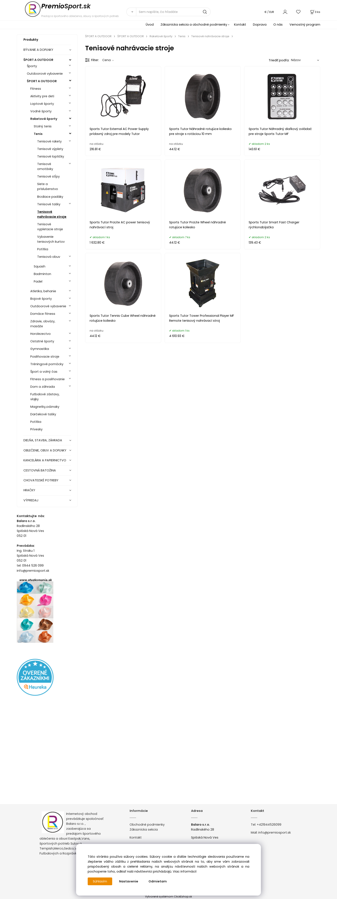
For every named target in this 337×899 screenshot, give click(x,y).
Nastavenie (128, 881)
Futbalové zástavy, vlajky (45, 396)
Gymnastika (39, 349)
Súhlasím (100, 881)
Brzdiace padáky (50, 197)
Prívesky (36, 429)
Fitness (35, 89)
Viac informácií (184, 871)
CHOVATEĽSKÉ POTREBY (40, 480)
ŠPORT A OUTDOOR (38, 60)
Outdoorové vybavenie (45, 73)
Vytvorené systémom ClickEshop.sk (168, 896)
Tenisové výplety (50, 149)
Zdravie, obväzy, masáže (42, 323)
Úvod (150, 24)
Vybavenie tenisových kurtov (51, 239)
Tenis (38, 134)
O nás (278, 24)
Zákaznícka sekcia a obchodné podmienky (194, 24)
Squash (39, 266)
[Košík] (314, 12)
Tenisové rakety (49, 141)
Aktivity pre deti (42, 96)
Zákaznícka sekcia (144, 829)
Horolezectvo (40, 334)
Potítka (42, 249)
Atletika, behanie (43, 291)
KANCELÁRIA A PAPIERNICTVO (44, 460)
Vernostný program (305, 24)
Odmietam (158, 881)
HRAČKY (29, 490)
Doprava (260, 24)
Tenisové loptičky (50, 156)
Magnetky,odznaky (44, 407)
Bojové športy (41, 299)
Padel (38, 281)
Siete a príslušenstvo (47, 186)
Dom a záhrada (42, 387)
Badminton (42, 274)
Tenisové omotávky (45, 166)
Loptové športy (42, 104)
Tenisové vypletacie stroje (50, 226)
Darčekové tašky (43, 414)
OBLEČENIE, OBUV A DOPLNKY (44, 450)
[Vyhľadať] (131, 12)
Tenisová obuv (48, 257)
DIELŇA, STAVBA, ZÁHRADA (42, 440)
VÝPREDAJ (30, 500)
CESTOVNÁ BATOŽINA (39, 470)
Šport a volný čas (43, 371)
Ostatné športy (42, 341)
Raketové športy (43, 119)
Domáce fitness (42, 314)
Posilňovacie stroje (44, 356)
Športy (32, 66)
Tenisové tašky (48, 204)
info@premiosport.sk (274, 832)
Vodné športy (41, 111)
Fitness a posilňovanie (47, 379)
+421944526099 (269, 824)
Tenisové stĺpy (48, 176)
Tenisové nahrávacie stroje (51, 214)
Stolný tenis (43, 126)
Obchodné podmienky (147, 824)
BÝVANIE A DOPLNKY (38, 50)
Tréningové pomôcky (46, 364)
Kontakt (240, 24)
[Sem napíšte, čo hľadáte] (173, 12)
